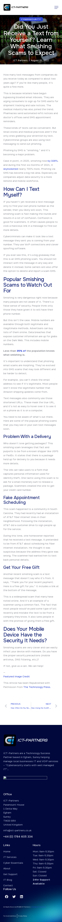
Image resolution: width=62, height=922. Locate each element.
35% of (21, 350)
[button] (56, 7)
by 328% (53, 160)
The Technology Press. (37, 686)
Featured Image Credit (16, 676)
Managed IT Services (39, 907)
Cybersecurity (31, 19)
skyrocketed (10, 168)
